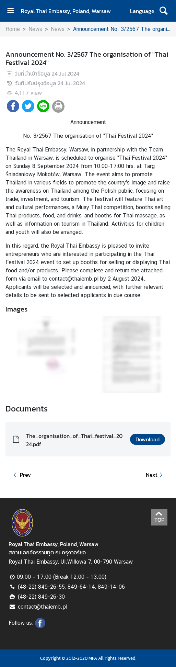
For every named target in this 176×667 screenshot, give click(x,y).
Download (148, 439)
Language (142, 11)
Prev (21, 475)
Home (12, 29)
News (35, 29)
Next (155, 475)
